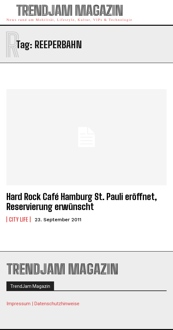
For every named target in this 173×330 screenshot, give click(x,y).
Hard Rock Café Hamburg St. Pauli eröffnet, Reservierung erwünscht (81, 201)
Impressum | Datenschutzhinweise (42, 304)
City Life (18, 219)
